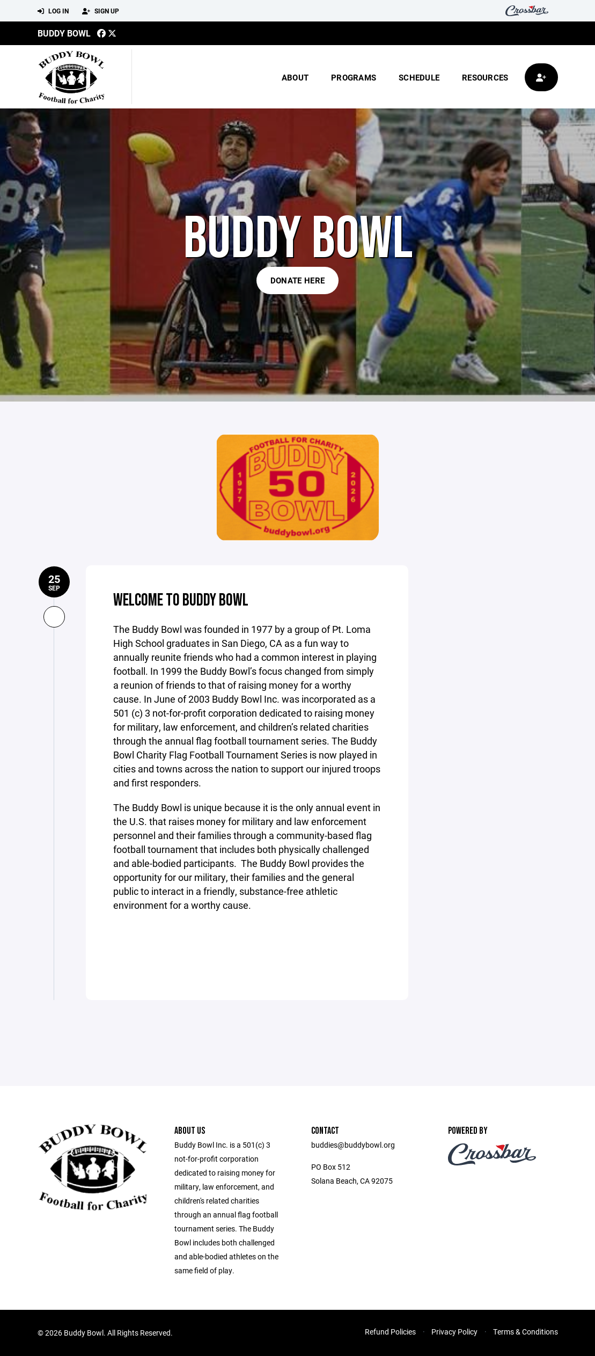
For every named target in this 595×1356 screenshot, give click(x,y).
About (295, 77)
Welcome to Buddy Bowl (181, 600)
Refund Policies (390, 1331)
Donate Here (297, 280)
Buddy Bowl (64, 33)
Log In (53, 11)
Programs (353, 77)
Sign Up (100, 11)
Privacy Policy (454, 1331)
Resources (485, 77)
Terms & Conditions (525, 1331)
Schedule (419, 77)
